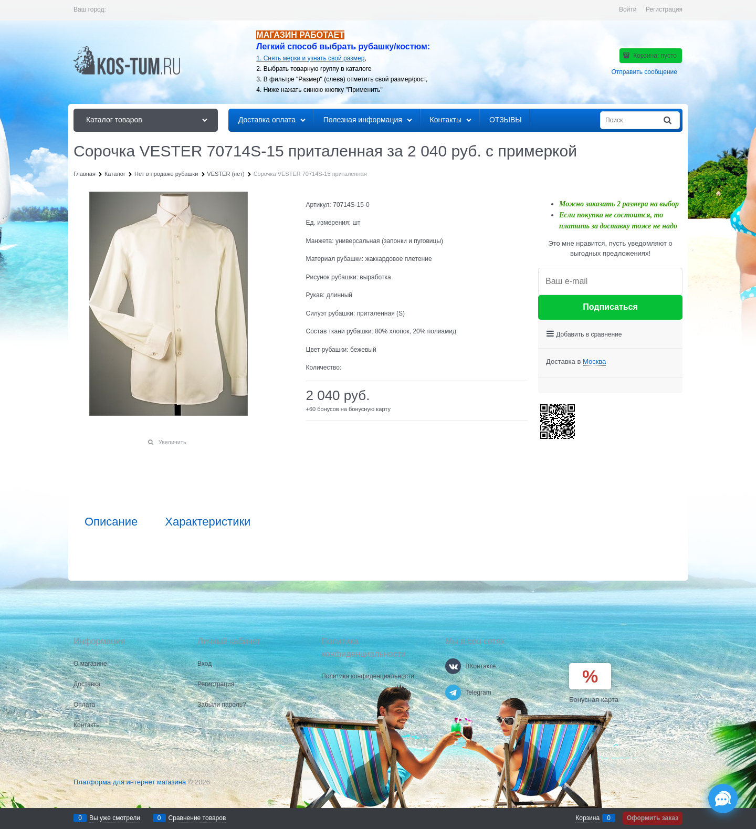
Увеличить (172, 442)
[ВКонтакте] (453, 666)
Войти (628, 9)
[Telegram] (453, 692)
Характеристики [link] (207, 522)
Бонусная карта (593, 700)
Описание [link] (111, 522)
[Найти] (668, 120)
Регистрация (664, 9)
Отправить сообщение (644, 72)
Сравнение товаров (197, 818)
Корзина (587, 818)
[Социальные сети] (723, 798)
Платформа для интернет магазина (130, 782)
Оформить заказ (652, 818)
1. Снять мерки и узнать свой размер (310, 58)
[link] (594, 362)
